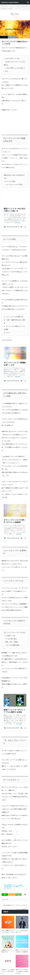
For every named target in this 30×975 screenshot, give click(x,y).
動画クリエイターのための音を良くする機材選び (22, 950)
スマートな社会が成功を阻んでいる (22, 931)
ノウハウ (4, 37)
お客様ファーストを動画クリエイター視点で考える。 (8, 971)
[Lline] (5, 894)
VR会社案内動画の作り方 (8, 905)
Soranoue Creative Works (9, 2)
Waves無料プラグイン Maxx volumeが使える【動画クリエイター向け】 (14, 886)
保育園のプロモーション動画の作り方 (8, 950)
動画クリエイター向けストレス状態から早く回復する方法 (22, 971)
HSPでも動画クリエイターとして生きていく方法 (8, 931)
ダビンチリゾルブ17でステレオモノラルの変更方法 (21, 906)
